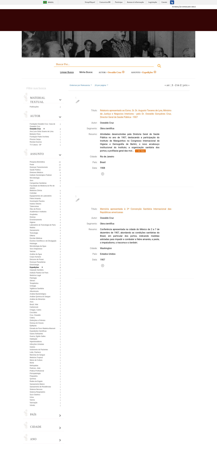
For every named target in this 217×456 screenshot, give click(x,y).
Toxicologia (34, 233)
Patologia (33, 278)
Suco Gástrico (35, 395)
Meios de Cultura (36, 360)
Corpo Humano (35, 257)
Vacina (32, 400)
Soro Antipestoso (36, 249)
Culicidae (33, 193)
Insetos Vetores (35, 204)
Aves (31, 302)
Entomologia (34, 265)
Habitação (33, 339)
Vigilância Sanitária (37, 289)
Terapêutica (34, 283)
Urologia (33, 286)
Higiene (32, 222)
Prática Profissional (37, 371)
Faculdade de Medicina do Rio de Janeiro (42, 187)
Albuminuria (34, 291)
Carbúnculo (34, 307)
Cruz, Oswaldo (35, 315)
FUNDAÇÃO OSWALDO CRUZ (184, 7)
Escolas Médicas (36, 238)
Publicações (34, 107)
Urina (32, 397)
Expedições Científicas (38, 331)
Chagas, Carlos (35, 310)
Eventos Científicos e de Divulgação (43, 241)
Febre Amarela (35, 198)
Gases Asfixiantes (36, 334)
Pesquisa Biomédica (37, 162)
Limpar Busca (67, 72)
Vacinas (33, 251)
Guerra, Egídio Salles (38, 336)
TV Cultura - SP (35, 145)
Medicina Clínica (36, 190)
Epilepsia (33, 326)
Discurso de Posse (37, 259)
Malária (32, 228)
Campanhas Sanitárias (38, 183)
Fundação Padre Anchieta (39, 137)
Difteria (32, 236)
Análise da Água (36, 254)
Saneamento (34, 230)
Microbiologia (35, 178)
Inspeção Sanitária (36, 270)
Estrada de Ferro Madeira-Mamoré (42, 328)
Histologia (33, 243)
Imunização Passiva (37, 201)
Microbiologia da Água (38, 246)
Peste (32, 165)
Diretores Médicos (36, 172)
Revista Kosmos (36, 142)
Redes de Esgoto (36, 381)
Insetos (32, 347)
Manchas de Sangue (37, 355)
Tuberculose (34, 206)
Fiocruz (28, 7)
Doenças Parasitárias (38, 262)
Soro (31, 180)
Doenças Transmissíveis (39, 167)
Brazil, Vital (34, 304)
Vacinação (33, 403)
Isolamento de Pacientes (39, 350)
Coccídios (33, 312)
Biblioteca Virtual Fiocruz (93, 21)
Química (33, 379)
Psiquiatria (34, 376)
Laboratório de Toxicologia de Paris (43, 225)
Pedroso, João (35, 368)
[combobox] (108, 66)
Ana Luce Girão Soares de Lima (41, 131)
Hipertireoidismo (36, 342)
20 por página (101, 85)
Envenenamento (36, 220)
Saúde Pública (35, 170)
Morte (32, 363)
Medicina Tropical (36, 357)
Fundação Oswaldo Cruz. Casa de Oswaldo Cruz (42, 125)
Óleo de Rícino (35, 209)
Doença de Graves (37, 323)
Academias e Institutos (38, 212)
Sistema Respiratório (37, 392)
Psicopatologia (35, 373)
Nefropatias (34, 366)
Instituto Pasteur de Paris (39, 273)
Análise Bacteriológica (38, 294)
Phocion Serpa (35, 139)
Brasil (51, 2)
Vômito (32, 405)
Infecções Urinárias (37, 344)
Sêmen (32, 281)
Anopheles (34, 214)
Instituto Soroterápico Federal (40, 175)
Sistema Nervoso (36, 389)
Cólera (32, 318)
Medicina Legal (35, 275)
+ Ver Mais (140, 151)
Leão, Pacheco (35, 352)
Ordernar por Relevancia (81, 85)
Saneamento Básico (37, 384)
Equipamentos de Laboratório (40, 196)
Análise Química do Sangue (40, 297)
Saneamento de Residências (40, 387)
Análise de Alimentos (37, 299)
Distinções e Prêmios (37, 320)
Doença (32, 217)
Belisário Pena (35, 134)
